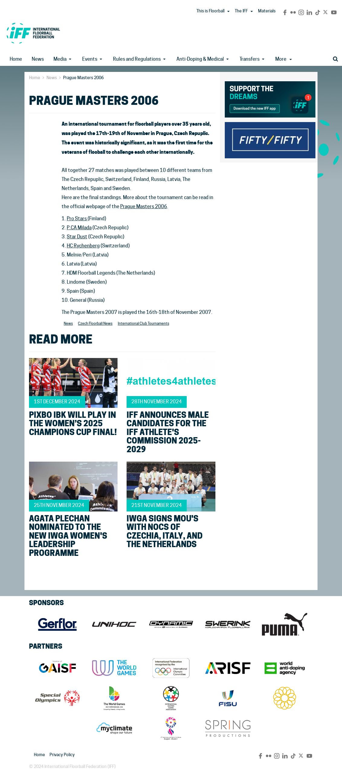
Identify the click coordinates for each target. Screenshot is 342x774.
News (38, 59)
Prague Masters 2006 (143, 206)
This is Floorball (210, 10)
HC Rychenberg (83, 246)
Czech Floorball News (95, 323)
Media (59, 59)
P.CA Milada (79, 228)
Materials (267, 10)
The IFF (241, 10)
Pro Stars (77, 218)
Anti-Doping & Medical (200, 59)
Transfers (250, 59)
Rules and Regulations (137, 59)
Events (89, 59)
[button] (228, 11)
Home (16, 59)
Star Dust (77, 237)
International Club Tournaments (143, 323)
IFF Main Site (33, 33)
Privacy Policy (62, 754)
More (283, 59)
